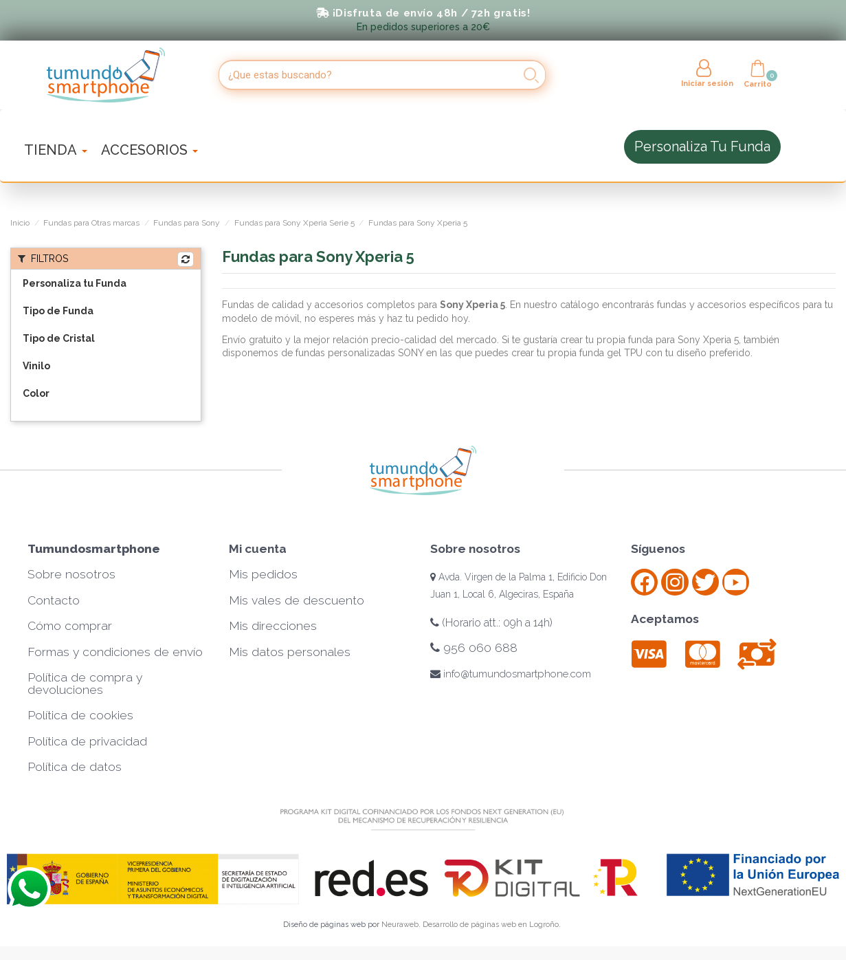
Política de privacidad (87, 741)
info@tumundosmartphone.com (510, 674)
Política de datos (74, 767)
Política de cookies (80, 715)
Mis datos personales (289, 652)
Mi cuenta (258, 549)
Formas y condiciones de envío (115, 652)
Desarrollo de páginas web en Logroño (491, 924)
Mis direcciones (273, 626)
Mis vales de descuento (296, 600)
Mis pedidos (263, 574)
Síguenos (658, 549)
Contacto (53, 600)
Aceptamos (665, 619)
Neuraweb (400, 924)
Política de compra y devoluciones (84, 683)
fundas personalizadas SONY (359, 352)
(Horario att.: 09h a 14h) (491, 622)
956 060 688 (473, 648)
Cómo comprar (69, 626)
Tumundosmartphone (93, 549)
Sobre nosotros (71, 574)
